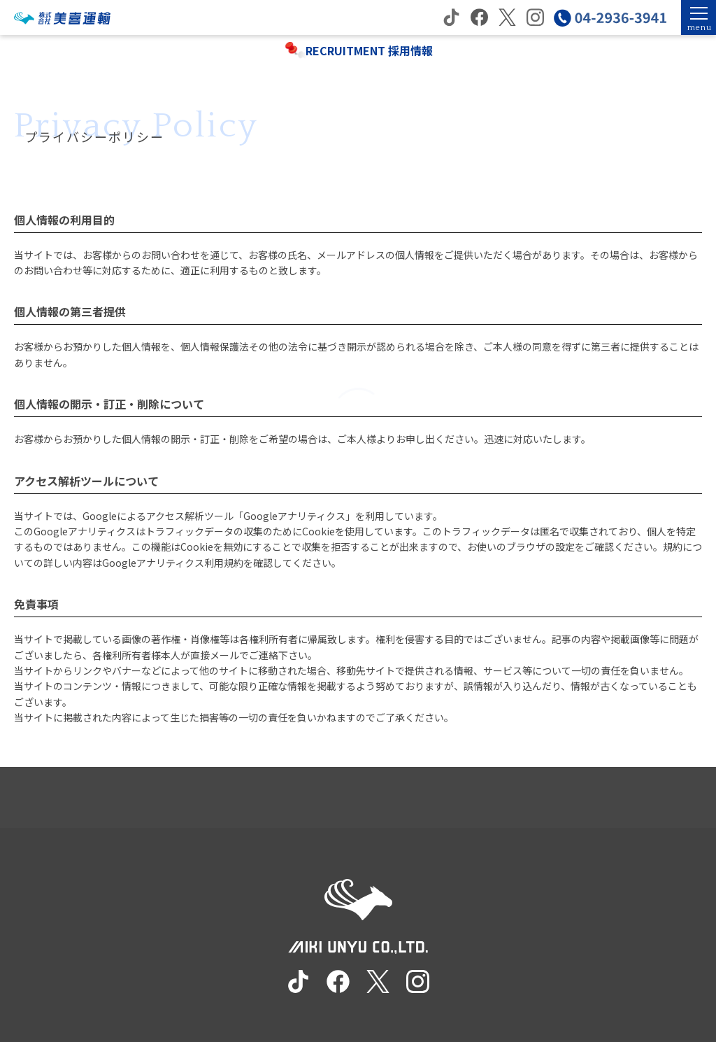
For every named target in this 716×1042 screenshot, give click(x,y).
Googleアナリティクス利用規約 (172, 563)
